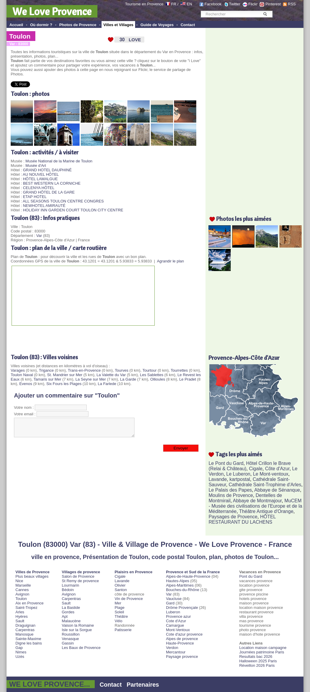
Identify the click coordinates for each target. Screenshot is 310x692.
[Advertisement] (80, 337)
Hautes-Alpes (177, 581)
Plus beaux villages (31, 576)
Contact (188, 25)
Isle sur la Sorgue (77, 630)
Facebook (213, 4)
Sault (19, 621)
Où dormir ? (41, 25)
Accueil (16, 25)
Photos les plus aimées (243, 218)
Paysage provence (182, 656)
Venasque (70, 638)
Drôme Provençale (182, 607)
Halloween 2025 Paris (258, 661)
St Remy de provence (80, 581)
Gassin (68, 643)
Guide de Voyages (157, 25)
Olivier (120, 585)
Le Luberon (238, 473)
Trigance (46, 370)
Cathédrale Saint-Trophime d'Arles (265, 484)
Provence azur (178, 616)
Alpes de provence (182, 638)
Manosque (24, 634)
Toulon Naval (22, 375)
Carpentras (24, 630)
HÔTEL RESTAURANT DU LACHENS (242, 519)
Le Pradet (187, 379)
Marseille (23, 585)
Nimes (20, 652)
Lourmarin (70, 585)
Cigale (255, 468)
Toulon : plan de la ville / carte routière (59, 247)
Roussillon (71, 634)
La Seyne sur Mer (90, 379)
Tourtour (150, 370)
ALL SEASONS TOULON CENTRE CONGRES (63, 201)
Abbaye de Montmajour (257, 500)
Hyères (21, 616)
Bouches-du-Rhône (182, 590)
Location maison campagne (263, 647)
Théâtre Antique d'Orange (266, 511)
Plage (119, 607)
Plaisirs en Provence (133, 572)
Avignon (22, 594)
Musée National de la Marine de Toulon (59, 161)
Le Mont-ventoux (270, 473)
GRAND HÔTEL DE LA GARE (49, 192)
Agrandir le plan (170, 261)
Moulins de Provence (230, 495)
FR (173, 4)
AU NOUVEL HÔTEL (41, 174)
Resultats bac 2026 (255, 656)
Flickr (252, 4)
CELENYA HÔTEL (38, 188)
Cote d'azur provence (184, 634)
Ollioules (157, 379)
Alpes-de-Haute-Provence (188, 576)
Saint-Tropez (26, 607)
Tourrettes (179, 370)
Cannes (22, 590)
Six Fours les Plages (64, 383)
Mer (118, 603)
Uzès (19, 656)
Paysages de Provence (232, 516)
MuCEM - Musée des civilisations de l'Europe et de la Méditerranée (255, 506)
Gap (19, 647)
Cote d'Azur (176, 621)
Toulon (20, 36)
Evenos (25, 383)
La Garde (128, 379)
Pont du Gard (250, 576)
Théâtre (121, 616)
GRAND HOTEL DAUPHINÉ (47, 170)
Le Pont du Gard (225, 463)
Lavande (217, 479)
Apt (65, 616)
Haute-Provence (180, 643)
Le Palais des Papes (230, 490)
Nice (19, 581)
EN (189, 4)
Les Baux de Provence (81, 647)
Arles (19, 612)
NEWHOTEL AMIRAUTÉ (44, 205)
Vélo (118, 621)
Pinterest (273, 4)
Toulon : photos (30, 93)
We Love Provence (51, 11)
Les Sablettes (151, 375)
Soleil (119, 612)
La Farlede (107, 383)
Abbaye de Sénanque (277, 490)
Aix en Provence (29, 603)
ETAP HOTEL (35, 196)
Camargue (175, 625)
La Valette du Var (111, 375)
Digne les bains (28, 643)
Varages (18, 370)
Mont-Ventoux (178, 630)
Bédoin (68, 590)
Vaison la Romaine (78, 625)
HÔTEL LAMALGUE (40, 179)
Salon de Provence (78, 576)
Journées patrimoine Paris (261, 652)
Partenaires (143, 684)
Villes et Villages (118, 25)
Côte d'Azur (277, 468)
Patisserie (123, 630)
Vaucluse (174, 598)
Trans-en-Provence (84, 370)
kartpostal (240, 479)
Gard (170, 603)
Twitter (234, 4)
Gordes (68, 612)
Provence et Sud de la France (193, 572)
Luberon (173, 612)
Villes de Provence (32, 572)
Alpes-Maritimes (180, 585)
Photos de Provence (77, 25)
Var (39, 235)
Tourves (122, 370)
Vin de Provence (129, 598)
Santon (121, 590)
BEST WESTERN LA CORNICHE (51, 183)
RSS (292, 4)
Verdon (172, 647)
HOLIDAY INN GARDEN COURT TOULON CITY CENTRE (73, 210)
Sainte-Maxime (28, 638)
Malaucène (71, 621)
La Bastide (71, 607)
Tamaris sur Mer (47, 379)
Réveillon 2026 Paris (257, 665)
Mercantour (176, 652)
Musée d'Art (36, 165)
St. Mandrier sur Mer (64, 375)
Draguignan (25, 625)
